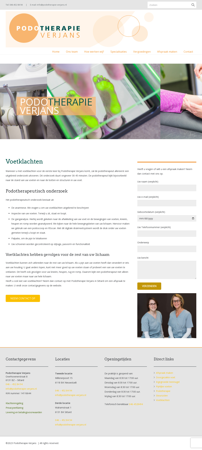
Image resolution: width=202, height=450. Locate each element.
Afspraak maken (164, 372)
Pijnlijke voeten (164, 386)
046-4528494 (136, 404)
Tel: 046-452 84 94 (14, 4)
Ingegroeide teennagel (168, 381)
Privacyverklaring (14, 407)
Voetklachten (163, 400)
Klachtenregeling (14, 403)
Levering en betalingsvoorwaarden (24, 412)
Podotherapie (163, 391)
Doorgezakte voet (165, 377)
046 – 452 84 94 (14, 384)
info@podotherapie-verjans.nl (21, 388)
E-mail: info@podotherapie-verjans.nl (48, 4)
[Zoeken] (172, 5)
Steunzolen (162, 395)
